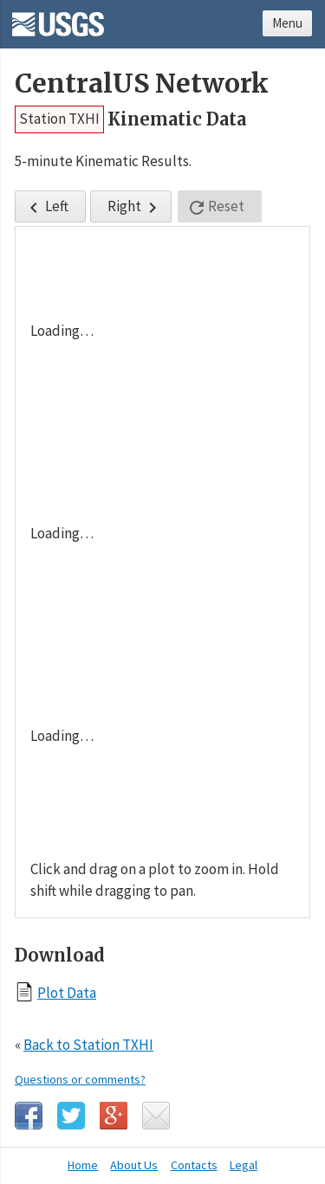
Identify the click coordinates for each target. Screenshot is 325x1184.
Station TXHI (59, 118)
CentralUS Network (142, 84)
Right (135, 207)
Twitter (71, 1115)
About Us (134, 1165)
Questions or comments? (80, 1079)
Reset (215, 207)
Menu (287, 23)
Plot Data (66, 992)
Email (156, 1115)
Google (113, 1115)
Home (83, 1165)
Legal (243, 1165)
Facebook (28, 1115)
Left (45, 207)
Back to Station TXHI (88, 1044)
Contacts (194, 1165)
